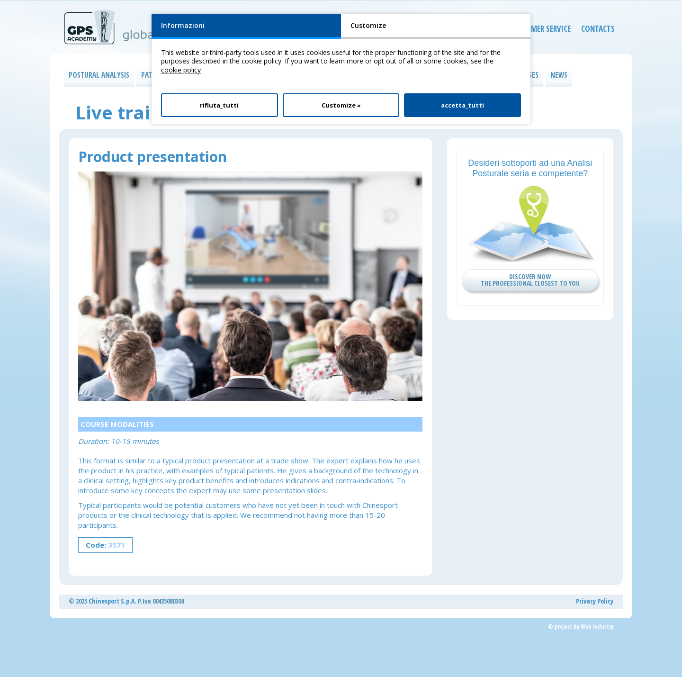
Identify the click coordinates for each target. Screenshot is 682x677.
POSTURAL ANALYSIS (99, 75)
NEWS (558, 75)
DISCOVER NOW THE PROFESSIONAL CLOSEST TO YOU (530, 280)
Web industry (597, 627)
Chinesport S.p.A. (112, 600)
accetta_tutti (462, 105)
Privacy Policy (594, 600)
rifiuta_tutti (219, 105)
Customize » (341, 105)
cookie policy (181, 69)
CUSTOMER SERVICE (532, 31)
